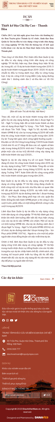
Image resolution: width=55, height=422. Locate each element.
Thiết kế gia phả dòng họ (14, 378)
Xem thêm (45, 279)
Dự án (27, 17)
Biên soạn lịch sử (10, 373)
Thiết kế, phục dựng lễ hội (14, 383)
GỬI (46, 395)
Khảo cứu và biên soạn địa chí (16, 368)
